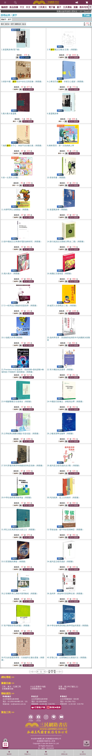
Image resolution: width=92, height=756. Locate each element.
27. (22, 466)
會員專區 (83, 753)
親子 (59, 7)
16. (60, 274)
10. (57, 178)
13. (21, 242)
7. (22, 146)
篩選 (87, 15)
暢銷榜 (4, 7)
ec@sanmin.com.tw (18, 704)
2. (63, 50)
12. (58, 210)
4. (66, 82)
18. (62, 306)
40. (67, 658)
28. (64, 466)
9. (9, 178)
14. (66, 242)
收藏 (45, 753)
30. (63, 498)
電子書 (52, 7)
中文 (22, 7)
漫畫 (75, 7)
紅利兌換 (60, 126)
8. (60, 146)
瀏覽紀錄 (64, 753)
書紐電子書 (15, 30)
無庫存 (61, 57)
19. (12, 338)
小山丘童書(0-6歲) (38, 687)
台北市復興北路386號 (11, 699)
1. (10, 50)
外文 (28, 7)
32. (65, 530)
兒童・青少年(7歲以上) (68, 687)
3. (22, 82)
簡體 (34, 7)
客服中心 (27, 753)
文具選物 (67, 7)
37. (16, 626)
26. (61, 434)
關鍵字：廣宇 (6, 19)
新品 (13, 7)
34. (61, 562)
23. (17, 402)
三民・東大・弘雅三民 (11, 687)
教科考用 (84, 7)
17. (19, 306)
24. (65, 402)
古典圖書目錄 (36, 689)
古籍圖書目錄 (7, 689)
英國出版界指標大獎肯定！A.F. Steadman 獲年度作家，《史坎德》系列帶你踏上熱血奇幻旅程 (80, 11)
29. (17, 498)
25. (20, 434)
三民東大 (42, 7)
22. (61, 370)
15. (11, 274)
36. (65, 594)
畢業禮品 (62, 689)
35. (19, 594)
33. (14, 562)
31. (19, 530)
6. (52, 114)
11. (15, 210)
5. (8, 114)
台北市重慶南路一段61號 (69, 699)
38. (68, 626)
